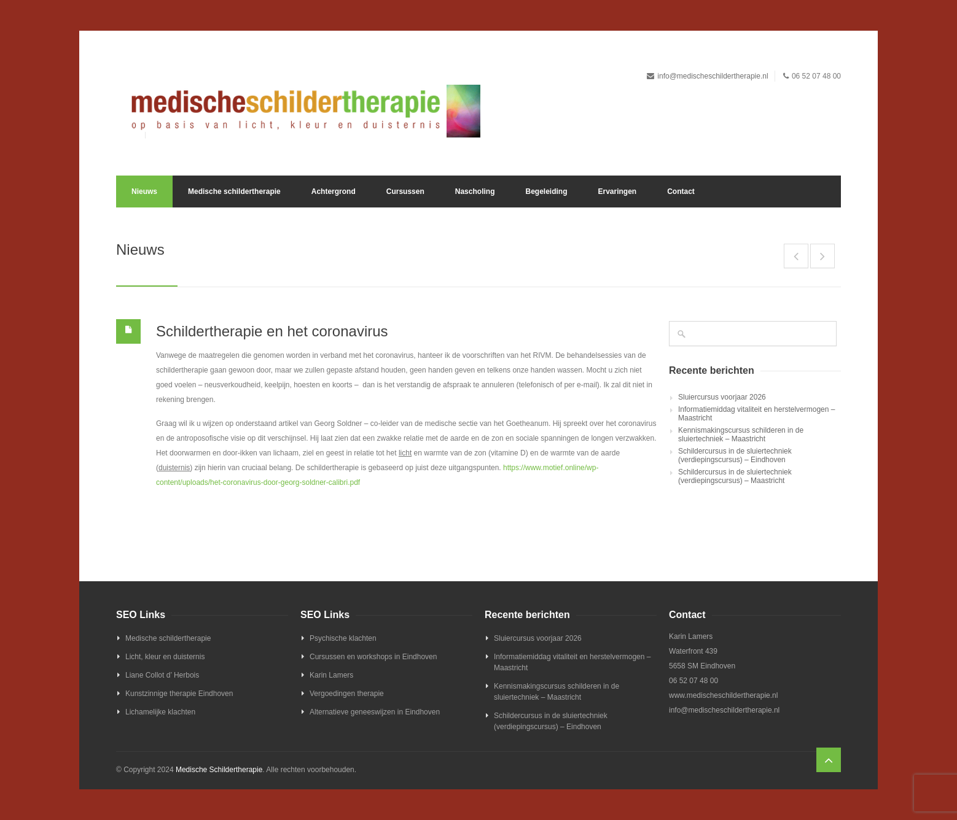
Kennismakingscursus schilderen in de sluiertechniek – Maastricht (740, 434)
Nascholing (475, 191)
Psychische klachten (343, 638)
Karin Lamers (331, 675)
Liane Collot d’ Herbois (162, 675)
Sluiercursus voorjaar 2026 (722, 397)
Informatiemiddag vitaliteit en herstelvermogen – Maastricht (756, 413)
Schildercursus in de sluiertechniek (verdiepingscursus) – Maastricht (735, 476)
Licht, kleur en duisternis (165, 656)
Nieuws (144, 191)
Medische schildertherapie (234, 191)
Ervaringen (617, 191)
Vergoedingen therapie (347, 693)
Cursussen (405, 191)
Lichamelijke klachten (160, 712)
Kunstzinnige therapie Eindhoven (179, 693)
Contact (681, 191)
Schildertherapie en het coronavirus (272, 331)
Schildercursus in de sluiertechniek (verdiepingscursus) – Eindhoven (735, 455)
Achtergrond (333, 191)
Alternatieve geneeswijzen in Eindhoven (375, 712)
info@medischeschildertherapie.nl (712, 76)
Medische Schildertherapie (219, 769)
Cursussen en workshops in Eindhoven (373, 656)
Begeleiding (546, 191)
